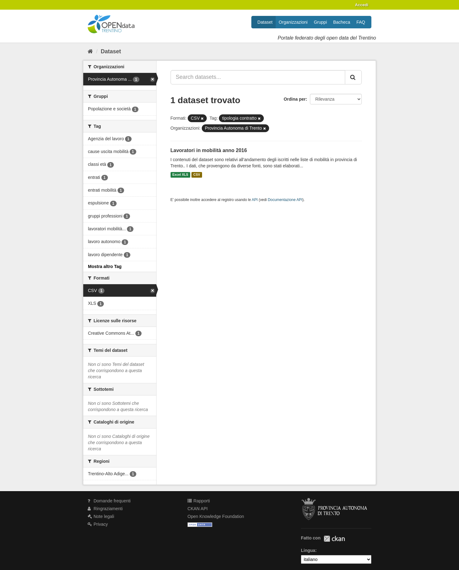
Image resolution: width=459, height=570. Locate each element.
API (255, 200)
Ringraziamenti (105, 508)
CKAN (334, 538)
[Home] (90, 51)
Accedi (361, 4)
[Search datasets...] (258, 77)
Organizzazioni (293, 22)
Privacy (98, 524)
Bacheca (341, 22)
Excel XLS (180, 175)
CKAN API (197, 508)
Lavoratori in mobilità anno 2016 (209, 150)
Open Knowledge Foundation (215, 516)
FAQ (360, 22)
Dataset (265, 22)
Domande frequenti (109, 500)
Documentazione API (285, 200)
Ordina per (295, 99)
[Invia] (353, 77)
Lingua (308, 550)
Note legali (101, 516)
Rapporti (198, 500)
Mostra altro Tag (105, 266)
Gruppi (320, 22)
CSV (196, 175)
